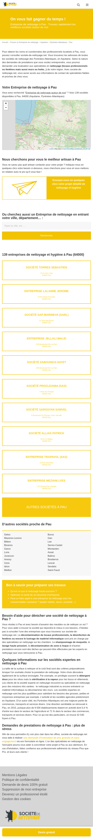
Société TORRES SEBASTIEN (46, 267)
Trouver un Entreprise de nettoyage (24, 42)
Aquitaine (44, 42)
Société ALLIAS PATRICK (46, 433)
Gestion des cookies (16, 799)
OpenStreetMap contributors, (73, 149)
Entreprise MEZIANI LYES (46, 480)
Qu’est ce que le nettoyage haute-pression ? (33, 591)
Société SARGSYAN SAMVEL (46, 409)
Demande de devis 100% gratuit (24, 784)
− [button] (6, 108)
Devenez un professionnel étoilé (24, 794)
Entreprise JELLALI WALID (46, 338)
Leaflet (51, 149)
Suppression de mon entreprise (24, 789)
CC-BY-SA (86, 149)
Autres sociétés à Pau (46, 507)
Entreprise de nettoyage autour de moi (46, 92)
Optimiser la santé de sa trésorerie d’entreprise (34, 595)
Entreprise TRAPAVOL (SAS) (46, 456)
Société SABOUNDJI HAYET (46, 362)
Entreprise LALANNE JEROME (46, 291)
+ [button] (6, 104)
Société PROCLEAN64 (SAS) (46, 385)
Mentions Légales (14, 775)
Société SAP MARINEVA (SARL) (46, 314)
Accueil (5, 42)
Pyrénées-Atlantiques (58, 42)
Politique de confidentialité (20, 780)
